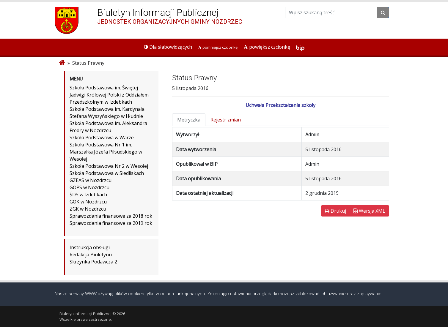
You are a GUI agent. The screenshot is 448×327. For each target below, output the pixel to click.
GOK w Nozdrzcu (88, 201)
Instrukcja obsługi (90, 247)
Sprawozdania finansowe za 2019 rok (111, 223)
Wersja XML (369, 211)
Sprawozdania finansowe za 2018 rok (111, 216)
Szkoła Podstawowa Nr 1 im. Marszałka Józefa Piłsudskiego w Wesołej (106, 151)
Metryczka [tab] (188, 119)
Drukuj (335, 211)
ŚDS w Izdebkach (88, 194)
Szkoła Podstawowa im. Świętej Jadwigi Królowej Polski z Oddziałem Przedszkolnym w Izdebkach (109, 94)
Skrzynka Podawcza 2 (93, 261)
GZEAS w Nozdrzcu (90, 180)
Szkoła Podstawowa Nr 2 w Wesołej (109, 166)
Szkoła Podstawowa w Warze (102, 137)
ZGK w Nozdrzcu (88, 209)
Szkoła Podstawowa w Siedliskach (107, 173)
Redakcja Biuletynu (91, 254)
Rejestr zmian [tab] (225, 119)
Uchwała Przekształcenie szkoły (280, 105)
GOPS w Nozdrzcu (89, 187)
